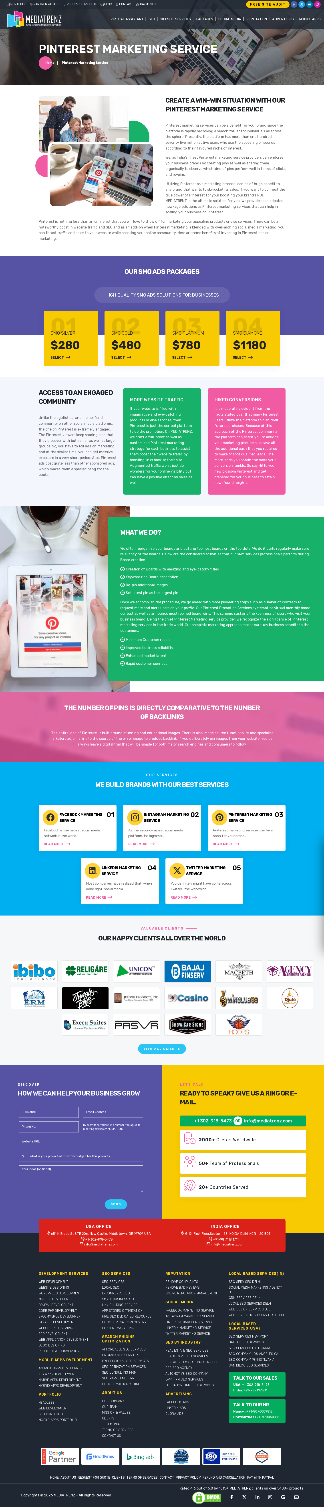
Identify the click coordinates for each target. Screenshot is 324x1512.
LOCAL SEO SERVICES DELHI (250, 1309)
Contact (167, 1483)
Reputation (256, 19)
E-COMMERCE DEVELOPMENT (60, 1322)
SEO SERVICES (113, 1287)
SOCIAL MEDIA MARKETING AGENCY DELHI (255, 1295)
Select (60, 359)
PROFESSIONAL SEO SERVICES (125, 1366)
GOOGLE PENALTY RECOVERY (124, 1328)
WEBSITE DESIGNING (54, 1293)
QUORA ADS (174, 1419)
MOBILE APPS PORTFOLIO (58, 1425)
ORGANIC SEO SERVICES (120, 1360)
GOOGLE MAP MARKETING (121, 1389)
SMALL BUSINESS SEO (119, 1304)
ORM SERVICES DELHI (245, 1303)
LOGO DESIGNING (52, 1351)
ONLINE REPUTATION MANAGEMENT (191, 1299)
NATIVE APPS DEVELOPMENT (60, 1385)
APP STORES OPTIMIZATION (122, 1316)
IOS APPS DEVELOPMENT (57, 1379)
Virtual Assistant (127, 19)
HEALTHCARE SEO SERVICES (186, 1361)
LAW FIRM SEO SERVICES (184, 1385)
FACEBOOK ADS (177, 1407)
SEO (152, 19)
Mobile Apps (310, 19)
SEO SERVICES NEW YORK (248, 1342)
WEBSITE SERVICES (175, 19)
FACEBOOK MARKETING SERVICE (189, 1316)
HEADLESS (47, 1408)
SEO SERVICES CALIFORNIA (249, 1353)
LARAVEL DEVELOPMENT (57, 1328)
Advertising (283, 19)
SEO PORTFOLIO (51, 1419)
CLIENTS (108, 1423)
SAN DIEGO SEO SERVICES (249, 1371)
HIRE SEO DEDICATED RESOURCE (127, 1322)
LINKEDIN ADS (175, 1413)
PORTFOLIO (16, 4)
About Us (68, 1483)
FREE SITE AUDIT (268, 4)
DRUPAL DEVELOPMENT (56, 1310)
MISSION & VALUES (116, 1418)
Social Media (229, 19)
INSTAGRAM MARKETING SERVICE (190, 1321)
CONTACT (124, 4)
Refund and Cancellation (224, 1483)
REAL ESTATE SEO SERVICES (187, 1356)
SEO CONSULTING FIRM (119, 1378)
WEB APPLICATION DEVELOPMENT (64, 1345)
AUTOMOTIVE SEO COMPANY (186, 1379)
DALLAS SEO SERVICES (246, 1347)
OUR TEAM (110, 1412)
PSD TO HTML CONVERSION (59, 1356)
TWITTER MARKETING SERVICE (187, 1339)
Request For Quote (94, 1483)
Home (49, 64)
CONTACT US (111, 1441)
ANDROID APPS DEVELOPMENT (61, 1373)
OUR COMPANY (113, 1406)
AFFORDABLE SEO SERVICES (124, 1354)
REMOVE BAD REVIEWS (182, 1293)
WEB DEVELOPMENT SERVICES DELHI (256, 1320)
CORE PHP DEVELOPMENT (58, 1316)
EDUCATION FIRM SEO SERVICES (189, 1390)
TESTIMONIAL (112, 1429)
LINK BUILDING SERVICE (120, 1310)
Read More (57, 846)
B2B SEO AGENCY (179, 1373)
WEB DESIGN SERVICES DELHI (251, 1315)
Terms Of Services (142, 1483)
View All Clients (162, 1053)
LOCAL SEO (110, 1293)
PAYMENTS (146, 4)
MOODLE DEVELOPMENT (56, 1304)
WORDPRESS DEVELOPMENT (60, 1299)
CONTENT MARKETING (118, 1333)
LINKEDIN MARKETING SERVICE (188, 1333)
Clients (118, 1483)
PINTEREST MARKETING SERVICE (189, 1327)
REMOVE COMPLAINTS (181, 1287)
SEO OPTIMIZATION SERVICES (124, 1372)
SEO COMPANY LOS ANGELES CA (253, 1359)
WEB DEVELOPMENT (53, 1287)
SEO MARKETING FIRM (118, 1383)
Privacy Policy (188, 1483)
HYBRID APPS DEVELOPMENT (60, 1391)
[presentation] (53, 1209)
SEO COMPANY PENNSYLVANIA (252, 1365)
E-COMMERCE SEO (116, 1299)
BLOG (106, 4)
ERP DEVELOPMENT (53, 1339)
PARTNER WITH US (45, 4)
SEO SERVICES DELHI (245, 1287)
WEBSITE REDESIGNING (56, 1333)
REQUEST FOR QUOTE (80, 4)
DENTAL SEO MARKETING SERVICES (192, 1367)
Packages (204, 19)
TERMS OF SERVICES (118, 1435)
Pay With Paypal (260, 1483)
